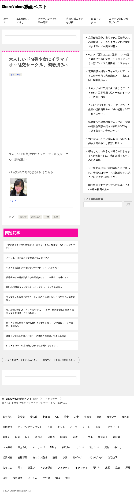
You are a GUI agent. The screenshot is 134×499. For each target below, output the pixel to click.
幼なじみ (7, 467)
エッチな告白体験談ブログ (119, 20)
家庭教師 (7, 427)
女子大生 (7, 416)
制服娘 (46, 416)
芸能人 (6, 437)
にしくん (33, 477)
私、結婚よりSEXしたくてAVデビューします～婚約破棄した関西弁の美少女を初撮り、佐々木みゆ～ (40, 311)
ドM (47, 217)
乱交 (56, 217)
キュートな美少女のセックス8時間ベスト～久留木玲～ (32, 267)
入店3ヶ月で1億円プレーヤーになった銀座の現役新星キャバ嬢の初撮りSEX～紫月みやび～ (109, 109)
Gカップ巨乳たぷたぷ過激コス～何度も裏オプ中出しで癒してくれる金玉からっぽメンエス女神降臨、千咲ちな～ (109, 59)
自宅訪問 (112, 457)
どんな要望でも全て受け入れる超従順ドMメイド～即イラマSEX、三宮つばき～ (23, 360)
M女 (27, 437)
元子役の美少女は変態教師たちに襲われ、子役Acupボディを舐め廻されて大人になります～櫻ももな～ (109, 172)
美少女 (23, 217)
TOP (22, 398)
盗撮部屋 (22, 457)
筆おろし (22, 447)
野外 (127, 467)
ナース (86, 427)
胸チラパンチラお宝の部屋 (47, 20)
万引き (96, 467)
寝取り (116, 437)
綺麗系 (51, 437)
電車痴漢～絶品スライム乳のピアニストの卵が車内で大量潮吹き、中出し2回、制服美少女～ (109, 75)
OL (57, 416)
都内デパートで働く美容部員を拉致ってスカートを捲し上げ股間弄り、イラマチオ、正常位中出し (61, 360)
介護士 (98, 427)
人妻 (76, 416)
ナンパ (80, 447)
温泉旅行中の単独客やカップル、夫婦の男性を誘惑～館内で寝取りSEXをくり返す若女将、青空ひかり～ (109, 126)
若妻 (66, 416)
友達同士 (103, 437)
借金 (5, 477)
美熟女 (87, 416)
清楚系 (38, 437)
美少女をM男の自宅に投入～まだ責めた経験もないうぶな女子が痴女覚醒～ (40, 298)
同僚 (75, 437)
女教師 (125, 416)
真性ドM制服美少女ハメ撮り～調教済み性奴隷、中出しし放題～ (37, 336)
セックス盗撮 (40, 457)
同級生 (64, 437)
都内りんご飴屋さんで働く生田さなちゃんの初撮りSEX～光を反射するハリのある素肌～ (109, 155)
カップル (88, 437)
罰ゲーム (78, 457)
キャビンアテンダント (30, 427)
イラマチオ (15, 74)
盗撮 (55, 457)
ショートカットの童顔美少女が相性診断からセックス (32, 345)
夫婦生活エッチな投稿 (74, 20)
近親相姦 (7, 457)
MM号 (53, 447)
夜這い (31, 467)
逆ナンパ (94, 447)
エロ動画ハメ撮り (22, 20)
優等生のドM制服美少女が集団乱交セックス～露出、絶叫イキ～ (37, 277)
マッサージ (39, 447)
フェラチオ (64, 467)
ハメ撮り (7, 447)
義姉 (99, 416)
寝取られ (67, 447)
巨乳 (17, 437)
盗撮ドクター (96, 20)
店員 (49, 427)
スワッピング (95, 457)
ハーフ (73, 427)
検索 (128, 204)
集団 (107, 467)
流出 (67, 477)
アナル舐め (46, 467)
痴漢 (57, 477)
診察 (65, 457)
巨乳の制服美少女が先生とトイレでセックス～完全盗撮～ (34, 287)
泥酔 (106, 447)
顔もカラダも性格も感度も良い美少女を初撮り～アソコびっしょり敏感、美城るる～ (39, 324)
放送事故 (18, 477)
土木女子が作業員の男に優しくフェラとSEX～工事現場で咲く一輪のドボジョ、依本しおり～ (109, 92)
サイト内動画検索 (93, 199)
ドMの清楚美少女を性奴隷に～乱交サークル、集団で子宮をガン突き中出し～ (40, 246)
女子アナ (112, 416)
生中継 (46, 477)
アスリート (114, 427)
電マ (20, 467)
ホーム (5, 20)
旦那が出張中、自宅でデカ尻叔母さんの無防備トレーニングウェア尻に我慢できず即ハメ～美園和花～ (109, 42)
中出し (118, 447)
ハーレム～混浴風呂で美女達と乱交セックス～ (28, 258)
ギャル (61, 427)
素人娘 (34, 416)
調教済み (35, 217)
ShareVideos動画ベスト (28, 6)
